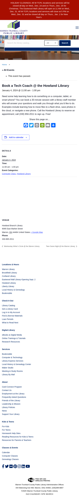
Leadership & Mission (11, 404)
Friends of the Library (11, 400)
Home (4, 65)
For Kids (5, 426)
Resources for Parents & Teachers (16, 440)
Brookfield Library (9, 273)
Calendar (6, 452)
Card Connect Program (12, 387)
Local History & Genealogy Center (16, 364)
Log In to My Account (11, 312)
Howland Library (24, 174)
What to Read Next (10, 322)
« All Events (8, 70)
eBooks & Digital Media (12, 335)
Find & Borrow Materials (12, 316)
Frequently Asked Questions (14, 397)
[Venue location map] (39, 196)
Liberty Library (8, 286)
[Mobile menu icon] (77, 28)
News (4, 411)
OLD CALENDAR (33, 494)
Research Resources (11, 342)
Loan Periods (7, 319)
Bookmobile (7, 293)
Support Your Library (11, 414)
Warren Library (8, 269)
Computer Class (9, 174)
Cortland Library (9, 276)
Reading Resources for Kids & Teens (17, 437)
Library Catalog (8, 305)
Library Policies (8, 407)
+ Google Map (37, 232)
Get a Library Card (10, 309)
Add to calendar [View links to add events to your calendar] (16, 137)
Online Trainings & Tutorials (13, 338)
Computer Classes (10, 456)
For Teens (6, 430)
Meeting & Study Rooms (12, 371)
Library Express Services (12, 361)
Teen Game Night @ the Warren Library (61, 246)
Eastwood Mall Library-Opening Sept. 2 (18, 279)
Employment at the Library (13, 394)
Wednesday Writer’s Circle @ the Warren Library (21, 246)
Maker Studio (7, 368)
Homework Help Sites (11, 433)
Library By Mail (8, 374)
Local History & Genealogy (13, 290)
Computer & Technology (12, 357)
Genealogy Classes (10, 459)
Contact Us (6, 390)
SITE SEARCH (47, 494)
